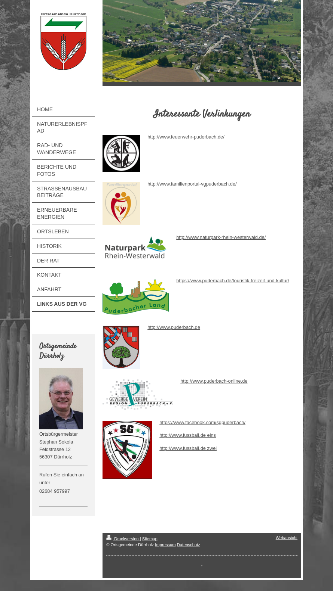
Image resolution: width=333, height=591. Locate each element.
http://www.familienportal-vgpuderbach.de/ (191, 184)
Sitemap (150, 538)
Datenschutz (188, 544)
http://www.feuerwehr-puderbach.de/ (185, 137)
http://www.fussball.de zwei (188, 448)
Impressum (165, 544)
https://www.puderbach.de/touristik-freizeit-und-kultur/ (232, 280)
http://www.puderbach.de (173, 327)
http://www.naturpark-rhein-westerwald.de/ (221, 237)
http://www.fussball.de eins (187, 435)
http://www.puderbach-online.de (213, 381)
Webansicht (286, 537)
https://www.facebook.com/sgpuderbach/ (202, 422)
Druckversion (123, 538)
